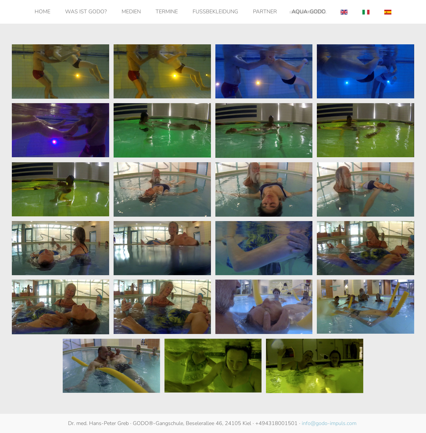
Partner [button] (265, 11)
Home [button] (42, 11)
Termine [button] (167, 11)
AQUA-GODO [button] (309, 11)
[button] (60, 71)
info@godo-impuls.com (329, 423)
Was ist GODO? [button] (86, 11)
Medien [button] (131, 11)
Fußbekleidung (215, 11)
